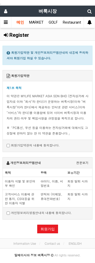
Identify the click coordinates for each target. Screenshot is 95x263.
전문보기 (82, 162)
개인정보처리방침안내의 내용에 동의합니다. (39, 212)
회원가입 (48, 229)
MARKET (36, 22)
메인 (20, 22)
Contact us (52, 243)
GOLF (53, 22)
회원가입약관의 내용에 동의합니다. (33, 145)
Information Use (24, 243)
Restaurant (72, 22)
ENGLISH (75, 243)
